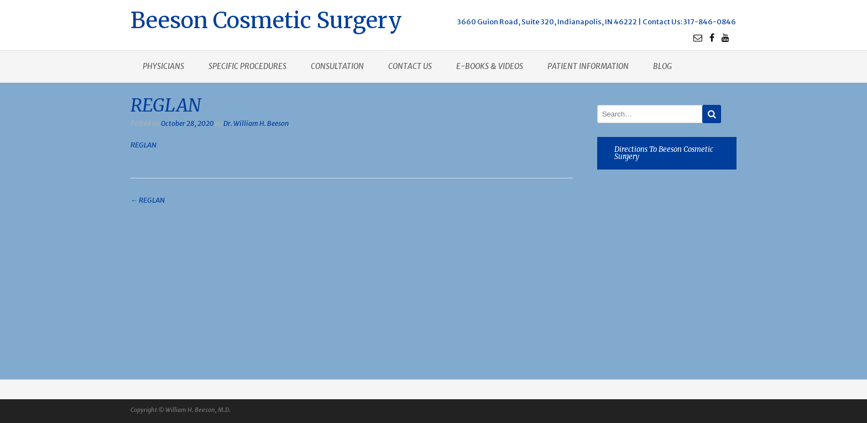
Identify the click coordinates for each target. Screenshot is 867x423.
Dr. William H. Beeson (256, 123)
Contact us (410, 66)
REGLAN (143, 145)
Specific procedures (247, 66)
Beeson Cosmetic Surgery (266, 19)
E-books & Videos (489, 66)
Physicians (163, 66)
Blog (662, 66)
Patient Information (588, 66)
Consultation (337, 66)
